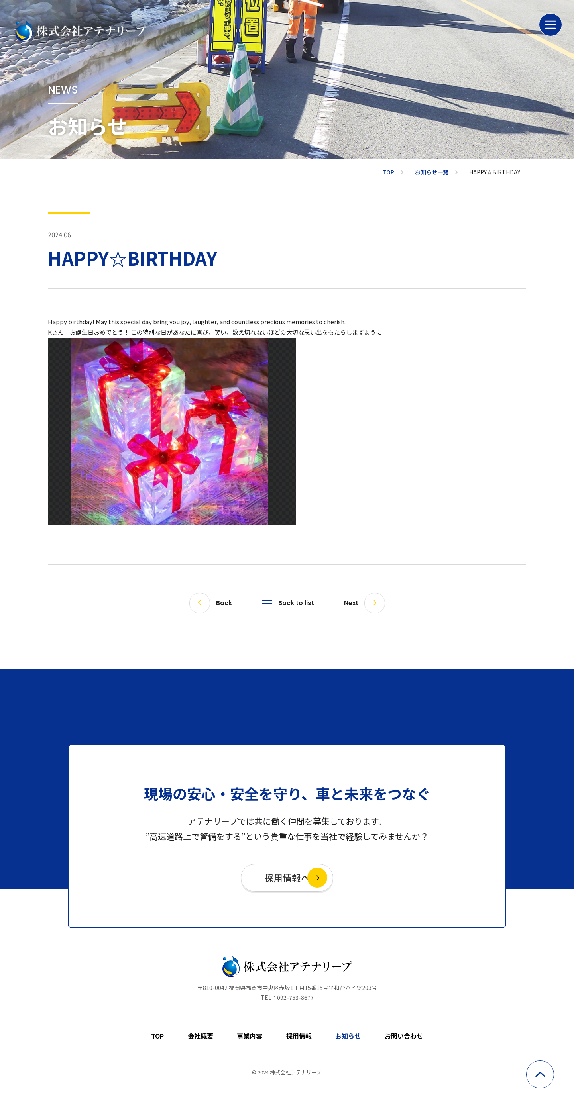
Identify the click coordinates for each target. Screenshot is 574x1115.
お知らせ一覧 (431, 172)
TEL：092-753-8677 (287, 1001)
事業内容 (252, 1036)
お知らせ (341, 1036)
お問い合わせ (392, 1036)
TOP (388, 172)
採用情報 (296, 1036)
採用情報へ (287, 879)
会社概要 (207, 1036)
